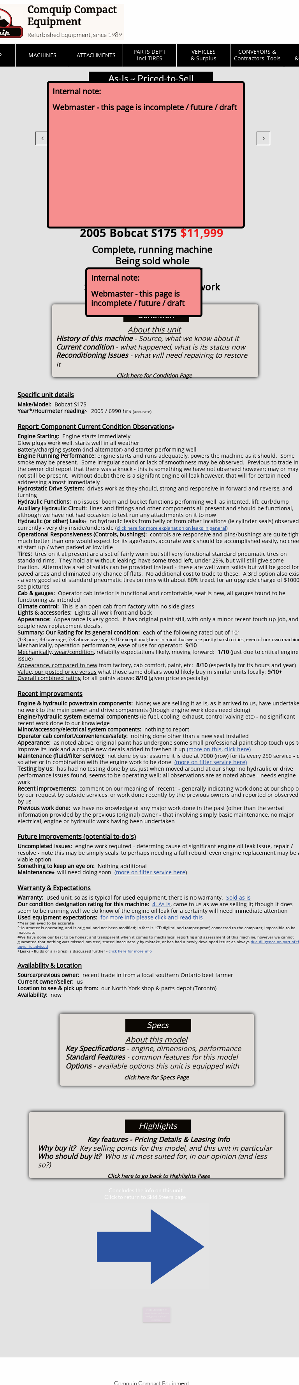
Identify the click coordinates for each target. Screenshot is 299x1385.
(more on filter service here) (210, 762)
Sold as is (238, 897)
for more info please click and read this (151, 917)
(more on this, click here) (219, 749)
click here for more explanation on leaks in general (171, 528)
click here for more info (130, 951)
